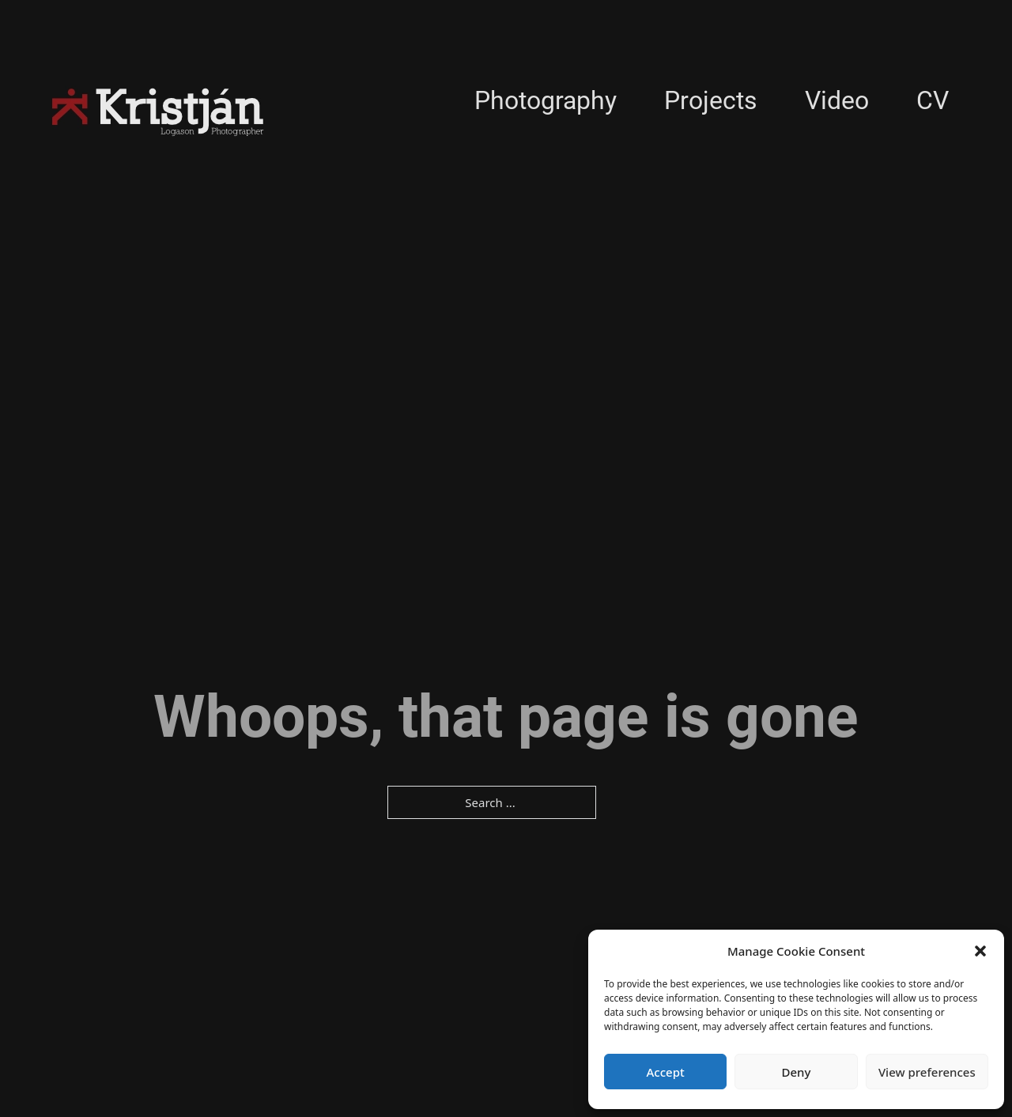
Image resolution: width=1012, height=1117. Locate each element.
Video (837, 100)
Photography (545, 100)
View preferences (927, 1072)
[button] (980, 951)
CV (932, 100)
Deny (796, 1072)
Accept (666, 1072)
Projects (710, 100)
